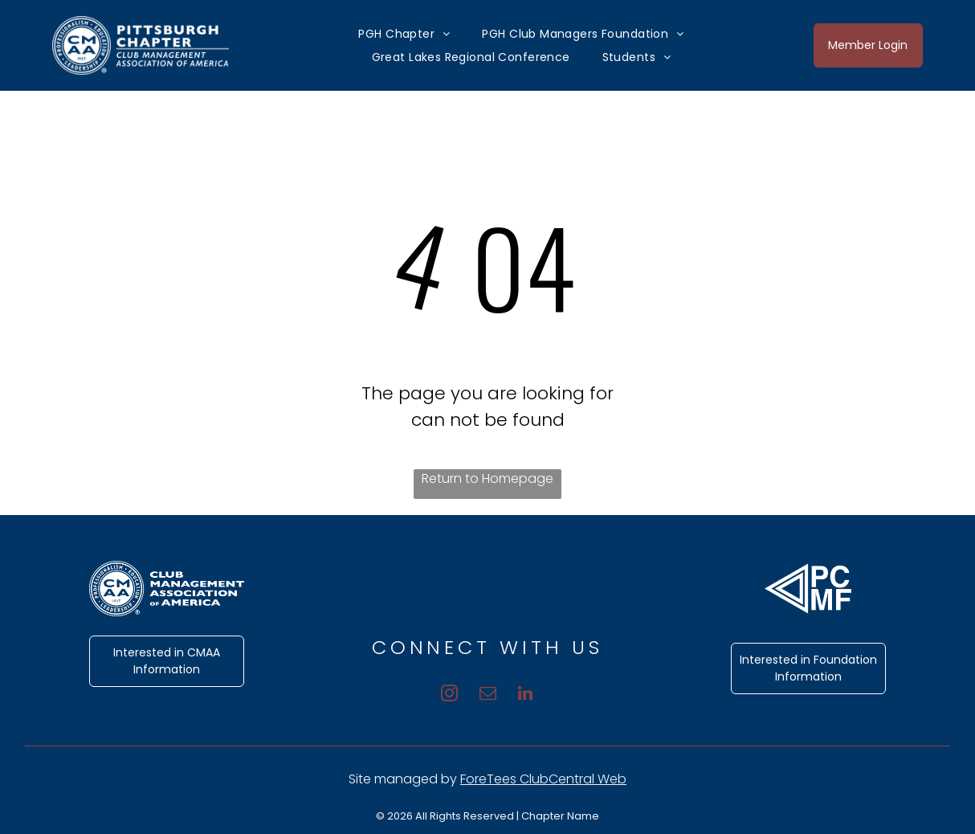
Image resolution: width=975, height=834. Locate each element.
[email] (487, 691)
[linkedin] (533, 691)
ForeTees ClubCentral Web (543, 779)
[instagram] (442, 691)
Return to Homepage (487, 478)
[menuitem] (404, 34)
